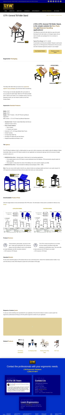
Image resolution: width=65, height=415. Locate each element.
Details (4, 204)
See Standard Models (40, 51)
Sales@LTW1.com (42, 389)
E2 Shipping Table (32, 350)
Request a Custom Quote (55, 51)
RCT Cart (57, 350)
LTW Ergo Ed (29, 404)
